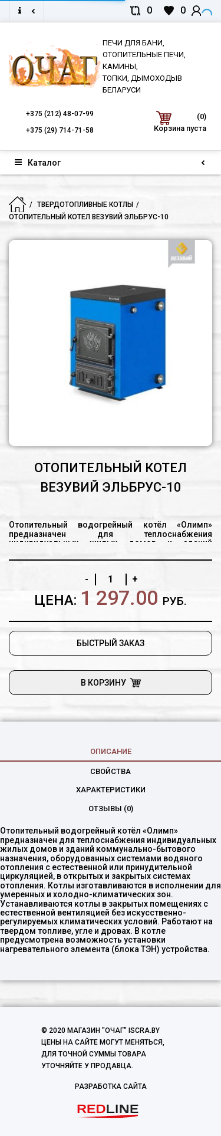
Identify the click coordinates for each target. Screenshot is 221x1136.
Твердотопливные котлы (85, 204)
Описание (110, 751)
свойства (110, 771)
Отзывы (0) (110, 808)
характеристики (111, 789)
